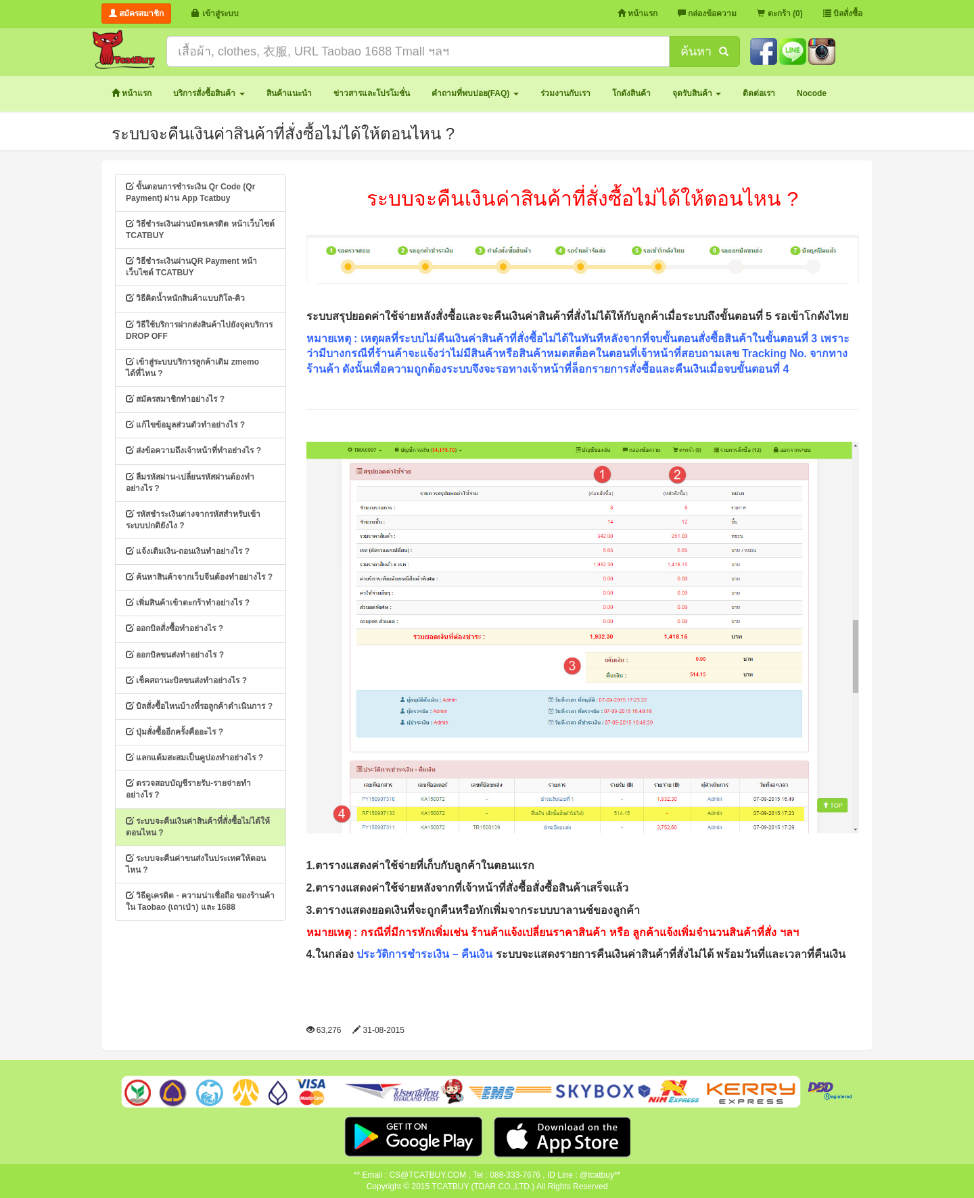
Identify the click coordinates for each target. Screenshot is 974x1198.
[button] (208, 93)
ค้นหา (704, 51)
